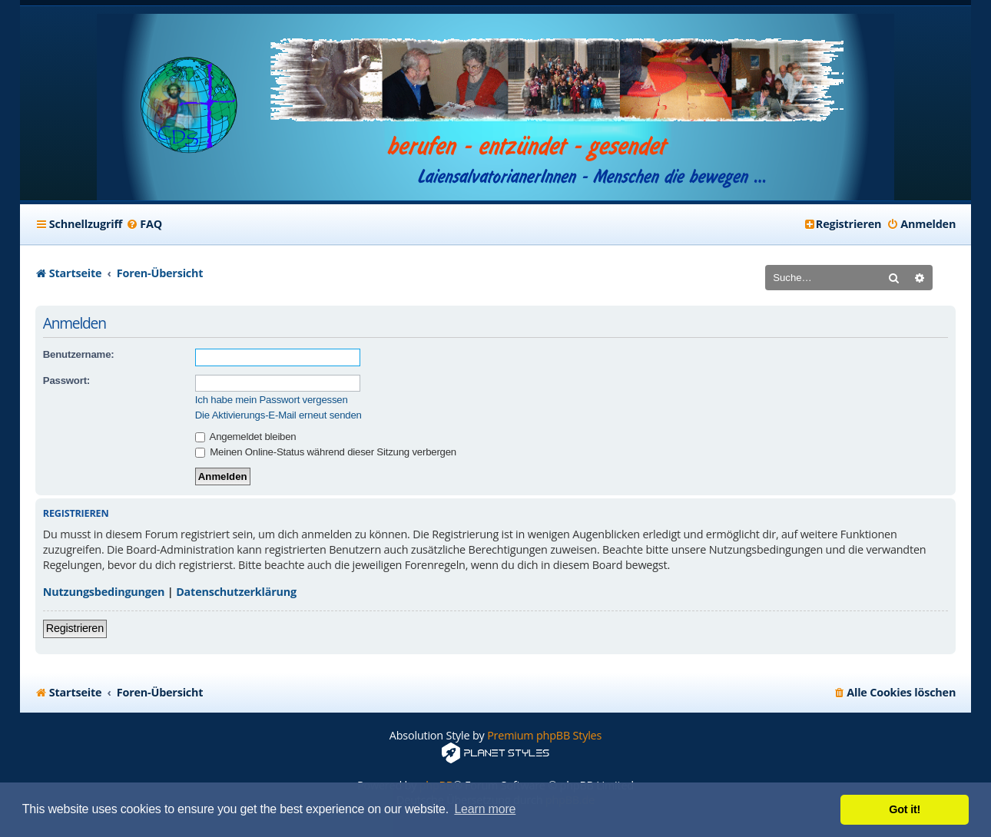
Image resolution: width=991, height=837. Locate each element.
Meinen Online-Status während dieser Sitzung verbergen (325, 452)
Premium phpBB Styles (544, 735)
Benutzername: (78, 354)
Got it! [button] (904, 809)
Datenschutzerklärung (236, 591)
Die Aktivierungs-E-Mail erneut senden (278, 415)
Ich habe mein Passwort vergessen (271, 399)
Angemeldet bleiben (246, 436)
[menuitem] (144, 224)
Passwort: (66, 380)
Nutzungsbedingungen (104, 591)
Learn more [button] (484, 808)
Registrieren (75, 628)
